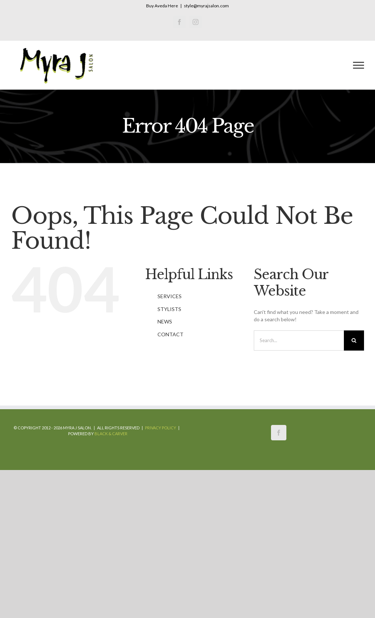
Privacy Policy (160, 427)
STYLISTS (169, 309)
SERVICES (169, 296)
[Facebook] (278, 432)
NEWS (164, 321)
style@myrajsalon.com (206, 5)
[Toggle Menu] (358, 65)
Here (173, 5)
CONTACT (170, 334)
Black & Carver (110, 433)
